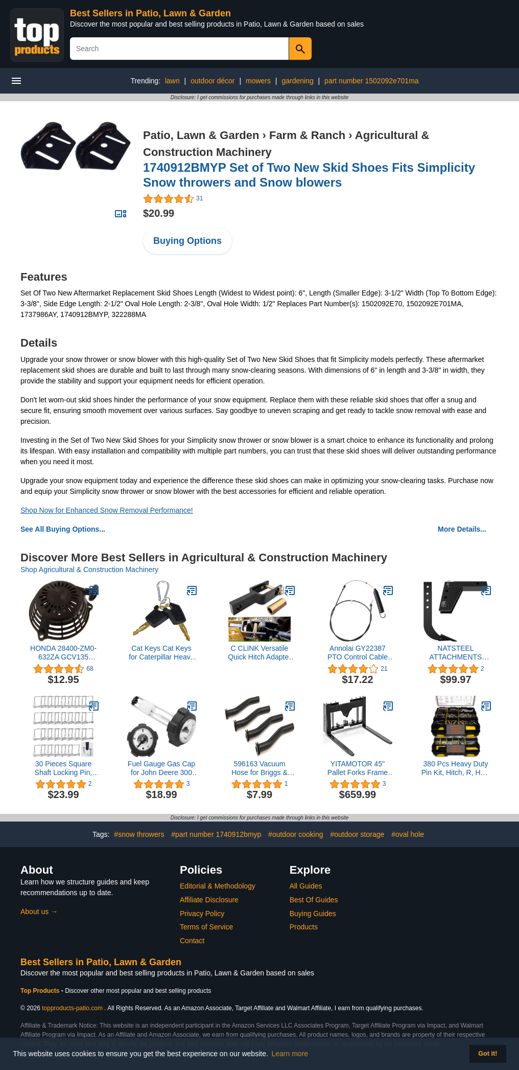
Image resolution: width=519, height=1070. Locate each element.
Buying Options (187, 241)
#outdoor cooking (295, 834)
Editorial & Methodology (217, 886)
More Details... (462, 529)
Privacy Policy (202, 913)
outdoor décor (212, 81)
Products (304, 927)
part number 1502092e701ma (371, 81)
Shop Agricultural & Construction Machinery (89, 569)
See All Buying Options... (62, 529)
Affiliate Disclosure (209, 900)
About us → (39, 911)
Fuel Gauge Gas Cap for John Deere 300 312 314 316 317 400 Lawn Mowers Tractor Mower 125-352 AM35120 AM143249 (161, 768)
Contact (192, 941)
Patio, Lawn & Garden (201, 135)
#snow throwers (139, 834)
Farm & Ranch (307, 135)
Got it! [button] (487, 1053)
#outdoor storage (357, 834)
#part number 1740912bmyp (216, 834)
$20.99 (158, 213)
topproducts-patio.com (72, 1008)
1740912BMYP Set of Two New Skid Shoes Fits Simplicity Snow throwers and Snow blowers (309, 175)
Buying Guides (313, 913)
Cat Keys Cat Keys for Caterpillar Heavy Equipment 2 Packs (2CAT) (161, 653)
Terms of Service (206, 927)
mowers (258, 81)
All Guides (306, 886)
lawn (172, 81)
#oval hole (407, 834)
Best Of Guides (314, 900)
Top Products (40, 990)
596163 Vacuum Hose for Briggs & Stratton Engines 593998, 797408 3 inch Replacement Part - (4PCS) (260, 768)
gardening (297, 81)
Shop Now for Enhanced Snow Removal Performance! (106, 510)
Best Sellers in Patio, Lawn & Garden (150, 13)
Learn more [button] (290, 1054)
